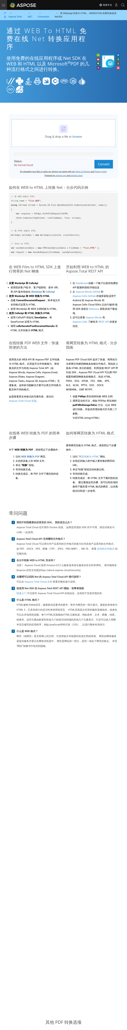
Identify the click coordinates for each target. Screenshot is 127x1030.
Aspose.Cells (80, 321)
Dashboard (82, 283)
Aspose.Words (94, 317)
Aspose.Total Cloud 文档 (38, 581)
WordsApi (36, 291)
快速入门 (21, 593)
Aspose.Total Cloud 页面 (22, 400)
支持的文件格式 (105, 548)
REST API (104, 321)
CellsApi (50, 291)
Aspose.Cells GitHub (84, 296)
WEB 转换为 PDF (30, 456)
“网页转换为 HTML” (88, 456)
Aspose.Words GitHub (88, 291)
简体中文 (105, 4)
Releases (94, 308)
